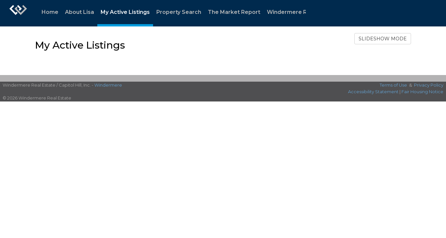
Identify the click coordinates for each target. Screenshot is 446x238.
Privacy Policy (428, 85)
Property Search (178, 12)
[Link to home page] (18, 13)
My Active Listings (125, 12)
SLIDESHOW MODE (383, 39)
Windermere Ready (293, 12)
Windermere (108, 85)
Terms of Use (393, 85)
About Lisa (79, 12)
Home (50, 12)
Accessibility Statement (373, 91)
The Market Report (234, 12)
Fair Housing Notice (422, 91)
